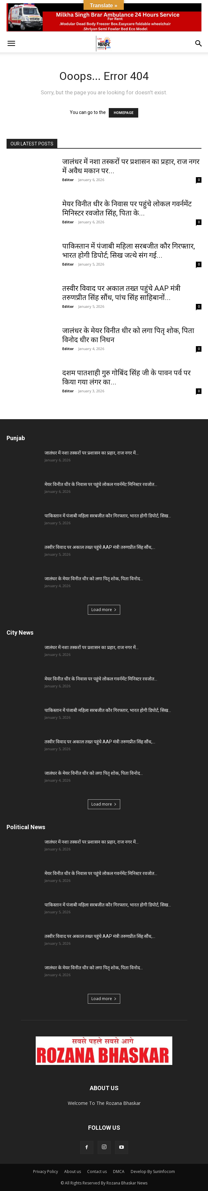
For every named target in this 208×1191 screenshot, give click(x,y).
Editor (68, 179)
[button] (11, 43)
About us (72, 1171)
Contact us (97, 1171)
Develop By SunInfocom (153, 1171)
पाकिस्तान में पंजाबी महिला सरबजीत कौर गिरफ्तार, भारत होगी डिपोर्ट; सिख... (108, 515)
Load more (104, 609)
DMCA (118, 1171)
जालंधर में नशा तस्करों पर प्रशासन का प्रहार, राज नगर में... (92, 453)
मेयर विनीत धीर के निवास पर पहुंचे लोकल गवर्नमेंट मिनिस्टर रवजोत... (101, 484)
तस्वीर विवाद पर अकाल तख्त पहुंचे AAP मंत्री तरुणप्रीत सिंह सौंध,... (100, 547)
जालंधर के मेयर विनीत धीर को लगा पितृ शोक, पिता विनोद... (94, 578)
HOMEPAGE (123, 113)
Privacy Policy (45, 1171)
